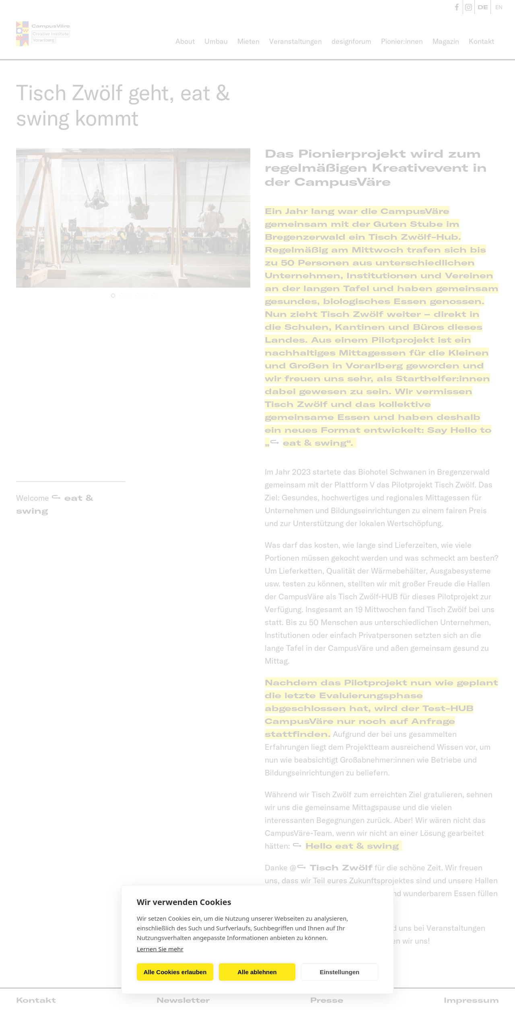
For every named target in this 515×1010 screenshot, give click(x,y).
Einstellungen (339, 972)
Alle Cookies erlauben (175, 972)
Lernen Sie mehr (160, 949)
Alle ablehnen (257, 972)
